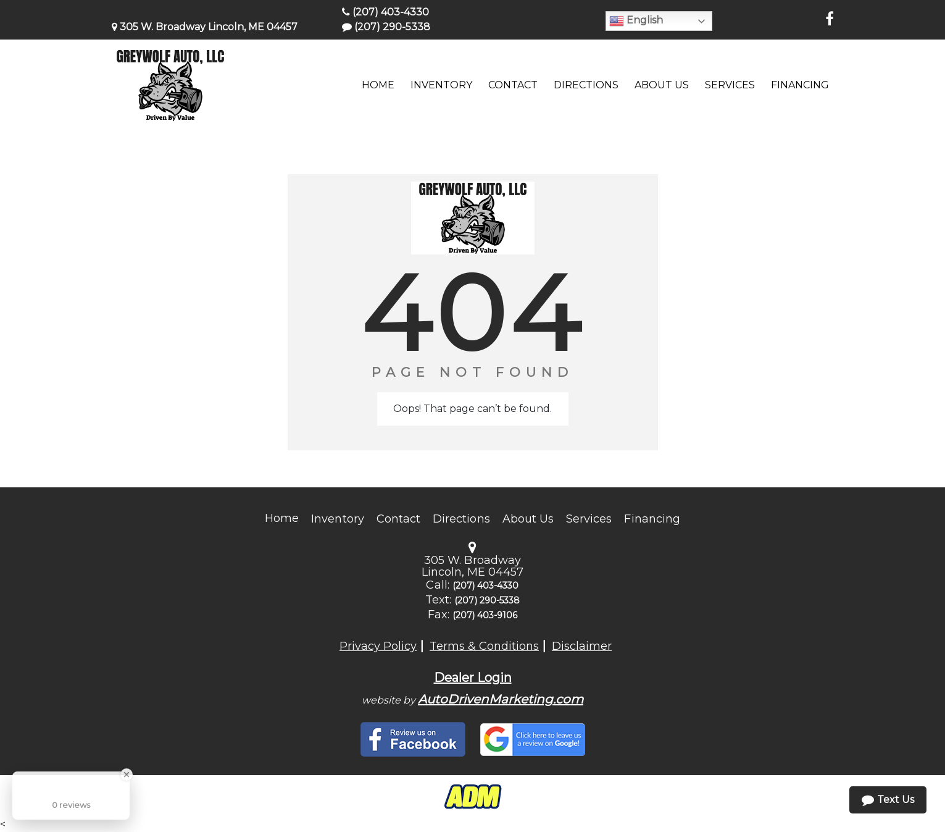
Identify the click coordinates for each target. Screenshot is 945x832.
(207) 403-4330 (385, 12)
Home (282, 518)
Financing (652, 519)
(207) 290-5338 (386, 27)
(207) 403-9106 (485, 615)
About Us (528, 519)
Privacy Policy (378, 646)
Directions (461, 519)
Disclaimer (582, 646)
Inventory (337, 519)
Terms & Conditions (484, 646)
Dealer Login (473, 677)
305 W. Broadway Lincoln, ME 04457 (205, 27)
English (636, 21)
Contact (398, 519)
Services (589, 519)
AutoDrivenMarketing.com (500, 699)
